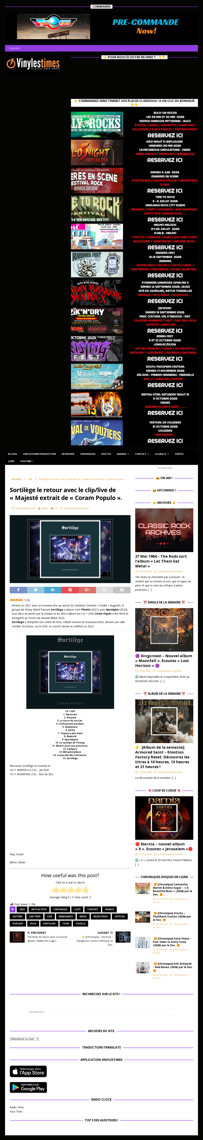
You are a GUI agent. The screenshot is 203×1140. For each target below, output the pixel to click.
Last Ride (35, 916)
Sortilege (49, 923)
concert (92, 909)
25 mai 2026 (162, 898)
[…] (150, 589)
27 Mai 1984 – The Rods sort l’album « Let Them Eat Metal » (161, 561)
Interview (68, 454)
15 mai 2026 (145, 854)
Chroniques (87, 454)
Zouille (80, 923)
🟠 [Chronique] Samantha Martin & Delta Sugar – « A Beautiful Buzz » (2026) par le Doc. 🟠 (172, 889)
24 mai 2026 (162, 949)
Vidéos (179, 454)
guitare (17, 916)
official (120, 916)
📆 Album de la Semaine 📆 (164, 694)
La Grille (160, 454)
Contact (140, 454)
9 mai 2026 (144, 670)
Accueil (12, 454)
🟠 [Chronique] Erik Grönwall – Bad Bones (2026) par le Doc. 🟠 (173, 967)
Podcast (18, 923)
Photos (106, 454)
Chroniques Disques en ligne (164, 877)
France (109, 909)
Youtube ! (26, 461)
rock (33, 923)
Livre (11, 461)
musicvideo (101, 916)
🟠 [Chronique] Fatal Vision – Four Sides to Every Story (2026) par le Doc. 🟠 (172, 942)
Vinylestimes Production (39, 454)
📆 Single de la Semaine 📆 (164, 602)
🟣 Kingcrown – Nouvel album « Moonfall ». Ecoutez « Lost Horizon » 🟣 (163, 660)
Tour (65, 923)
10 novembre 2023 (25, 508)
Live (49, 916)
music (83, 916)
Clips (77, 909)
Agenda (121, 454)
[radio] (55, 890)
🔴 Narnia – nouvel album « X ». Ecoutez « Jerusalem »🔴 (164, 846)
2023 (22, 909)
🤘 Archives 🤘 (164, 503)
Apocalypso (39, 909)
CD (56, 508)
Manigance (66, 916)
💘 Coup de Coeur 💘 (164, 790)
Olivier (44, 508)
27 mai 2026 (145, 571)
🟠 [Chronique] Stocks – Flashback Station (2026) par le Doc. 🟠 (172, 916)
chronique (60, 909)
